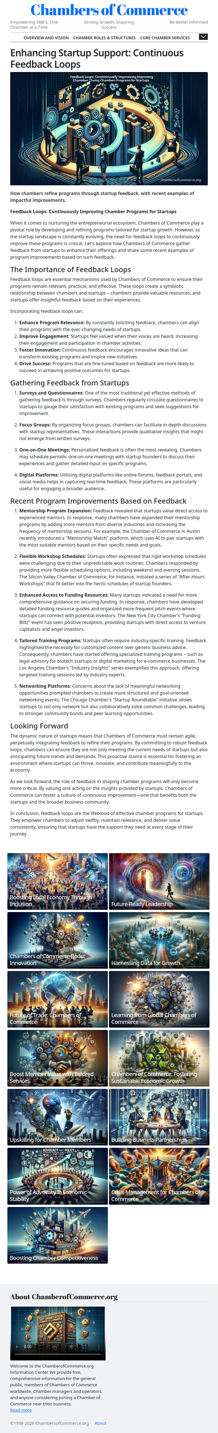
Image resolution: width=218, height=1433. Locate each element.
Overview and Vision (46, 37)
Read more (21, 1410)
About (100, 1423)
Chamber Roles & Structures (104, 37)
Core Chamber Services (165, 37)
